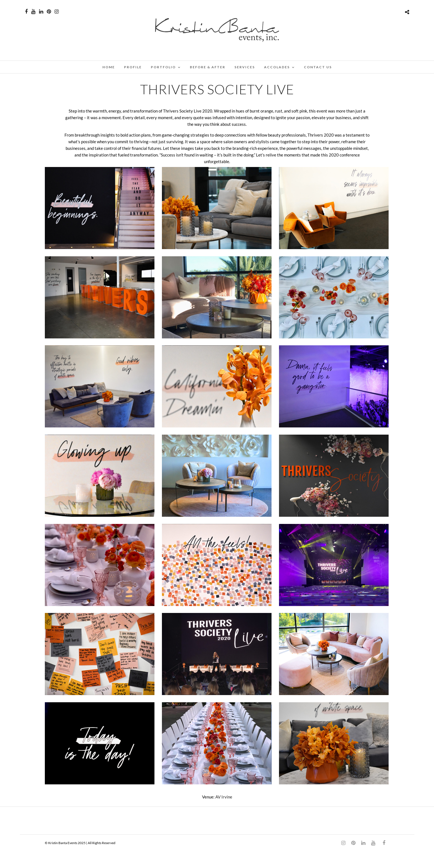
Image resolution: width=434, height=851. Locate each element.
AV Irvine (223, 796)
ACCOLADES (277, 67)
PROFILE (133, 67)
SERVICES (244, 67)
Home (108, 67)
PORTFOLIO (163, 67)
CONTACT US (318, 67)
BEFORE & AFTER (207, 67)
